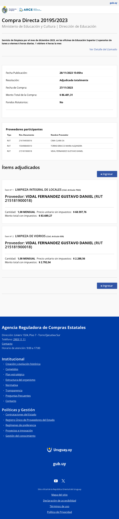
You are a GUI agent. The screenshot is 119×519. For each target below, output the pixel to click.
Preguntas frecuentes (18, 395)
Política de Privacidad (59, 512)
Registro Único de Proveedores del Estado (30, 420)
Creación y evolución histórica (23, 364)
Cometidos (12, 369)
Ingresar (109, 174)
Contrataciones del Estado (21, 414)
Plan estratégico (15, 374)
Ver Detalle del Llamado (103, 49)
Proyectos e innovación (19, 430)
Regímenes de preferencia (21, 425)
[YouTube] (56, 481)
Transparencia (14, 390)
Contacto (7, 343)
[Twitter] (63, 481)
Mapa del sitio (59, 494)
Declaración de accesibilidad (59, 500)
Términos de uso (59, 506)
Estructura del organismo (20, 380)
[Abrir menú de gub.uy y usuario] (111, 3)
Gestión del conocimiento (20, 436)
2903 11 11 (19, 339)
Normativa (12, 385)
